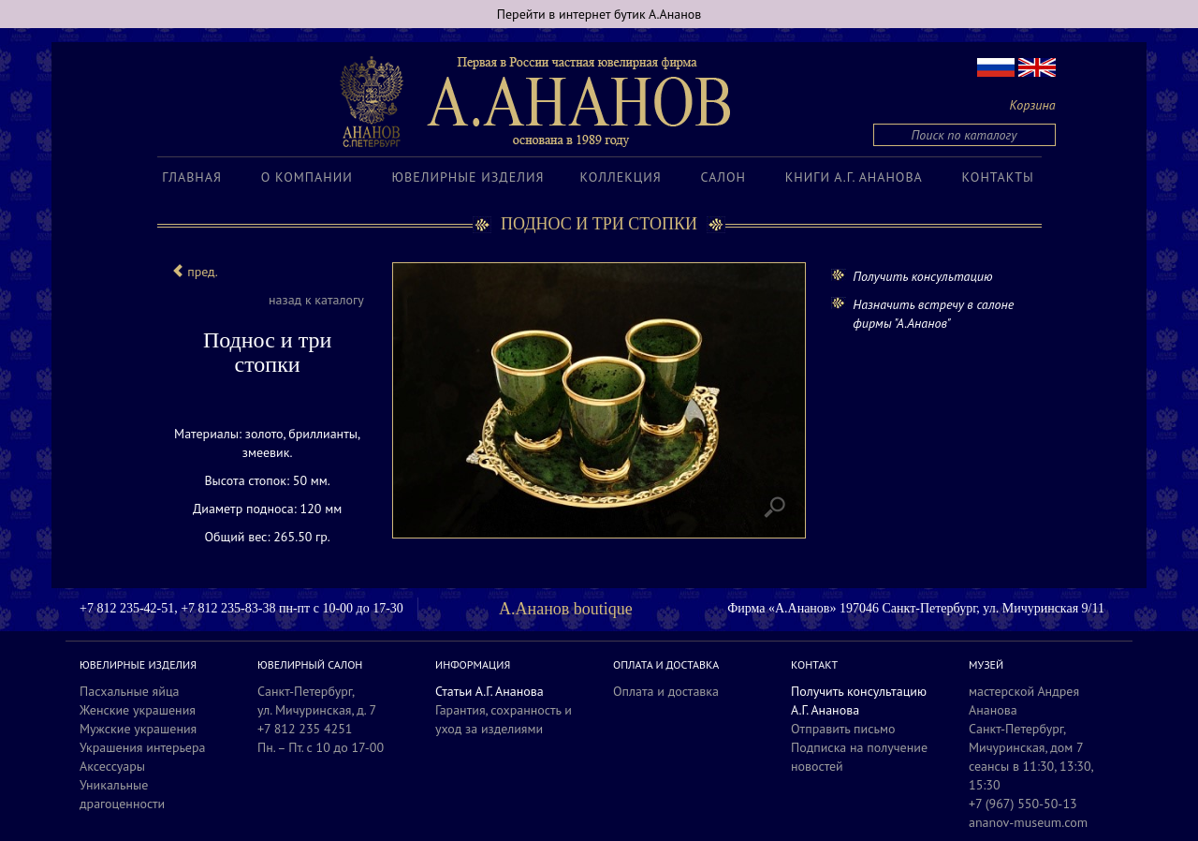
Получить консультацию (922, 276)
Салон (723, 177)
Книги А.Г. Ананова (854, 177)
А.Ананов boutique (566, 608)
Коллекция (620, 177)
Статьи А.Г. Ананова (489, 691)
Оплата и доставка (666, 691)
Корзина (1033, 104)
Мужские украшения (138, 728)
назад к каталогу (316, 299)
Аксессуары (112, 766)
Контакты (998, 177)
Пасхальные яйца (130, 691)
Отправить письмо (843, 728)
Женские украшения (138, 709)
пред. (194, 271)
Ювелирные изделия (468, 177)
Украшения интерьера (142, 747)
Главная (192, 177)
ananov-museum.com (1028, 822)
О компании (307, 177)
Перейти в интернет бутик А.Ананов (599, 14)
